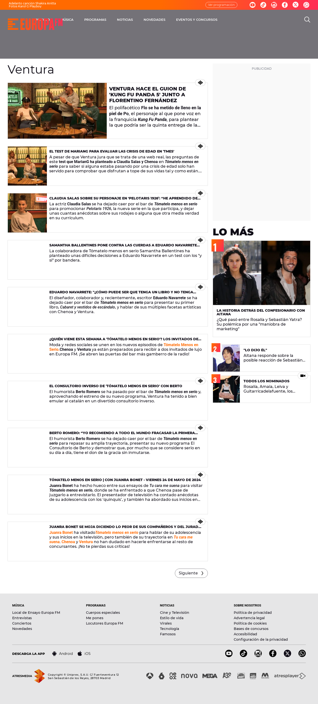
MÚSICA (114, 20)
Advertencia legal (249, 618)
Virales (166, 623)
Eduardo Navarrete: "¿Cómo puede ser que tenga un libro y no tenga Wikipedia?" (121, 294)
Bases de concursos (251, 629)
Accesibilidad (245, 634)
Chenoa (68, 541)
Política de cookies (250, 623)
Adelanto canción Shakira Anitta (32, 3)
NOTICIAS (172, 20)
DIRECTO (89, 20)
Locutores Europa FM (104, 623)
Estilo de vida (171, 618)
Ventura (86, 541)
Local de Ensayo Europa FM (36, 612)
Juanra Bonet (61, 532)
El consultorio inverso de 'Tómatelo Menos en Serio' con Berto (115, 386)
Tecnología (169, 629)
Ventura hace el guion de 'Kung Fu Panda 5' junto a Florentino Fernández (147, 94)
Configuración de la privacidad (261, 639)
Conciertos (21, 623)
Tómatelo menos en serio (116, 532)
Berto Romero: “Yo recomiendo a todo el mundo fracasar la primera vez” (122, 435)
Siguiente (188, 573)
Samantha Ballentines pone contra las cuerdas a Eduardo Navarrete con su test (123, 247)
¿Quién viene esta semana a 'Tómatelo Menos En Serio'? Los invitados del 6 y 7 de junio (125, 341)
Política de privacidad (253, 612)
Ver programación (221, 5)
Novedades (22, 629)
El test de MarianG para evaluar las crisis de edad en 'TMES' (111, 151)
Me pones (94, 618)
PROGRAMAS (142, 20)
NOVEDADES (201, 20)
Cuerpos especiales (103, 612)
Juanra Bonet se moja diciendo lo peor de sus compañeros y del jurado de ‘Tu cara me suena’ (125, 529)
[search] (307, 19)
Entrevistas (22, 618)
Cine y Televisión (174, 612)
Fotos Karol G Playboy (25, 6)
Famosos (168, 634)
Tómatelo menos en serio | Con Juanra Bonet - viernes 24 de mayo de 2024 (125, 480)
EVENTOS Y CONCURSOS (244, 20)
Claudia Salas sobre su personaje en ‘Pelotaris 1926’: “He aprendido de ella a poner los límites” (123, 200)
